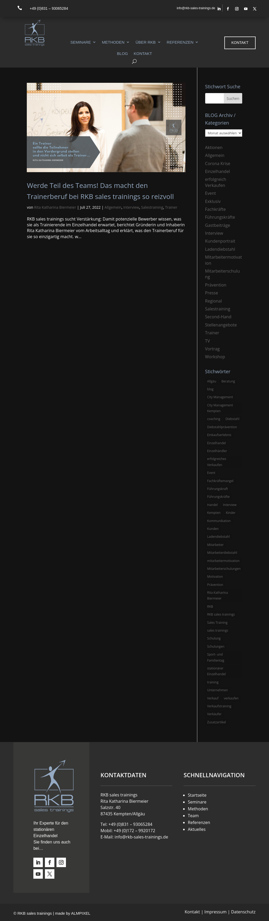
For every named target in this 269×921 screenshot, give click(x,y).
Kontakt (143, 53)
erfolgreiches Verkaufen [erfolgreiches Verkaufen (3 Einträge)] (216, 462)
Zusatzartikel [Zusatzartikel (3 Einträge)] (216, 722)
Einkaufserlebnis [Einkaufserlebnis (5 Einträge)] (219, 435)
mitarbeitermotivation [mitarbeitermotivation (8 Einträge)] (223, 561)
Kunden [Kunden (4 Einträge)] (213, 528)
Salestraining (152, 207)
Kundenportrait (220, 241)
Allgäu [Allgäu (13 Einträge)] (211, 381)
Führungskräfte (220, 217)
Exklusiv (213, 201)
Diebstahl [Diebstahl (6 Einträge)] (232, 419)
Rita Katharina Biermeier (55, 207)
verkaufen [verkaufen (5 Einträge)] (231, 698)
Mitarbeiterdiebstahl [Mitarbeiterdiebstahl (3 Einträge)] (222, 552)
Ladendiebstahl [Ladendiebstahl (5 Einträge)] (218, 536)
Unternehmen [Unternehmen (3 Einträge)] (217, 690)
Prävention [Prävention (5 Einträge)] (215, 584)
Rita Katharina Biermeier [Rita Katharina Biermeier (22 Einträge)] (217, 595)
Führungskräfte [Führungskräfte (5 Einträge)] (218, 496)
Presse (211, 293)
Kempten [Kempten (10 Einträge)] (214, 512)
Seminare (80, 42)
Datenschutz (243, 912)
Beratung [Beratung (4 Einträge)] (228, 381)
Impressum (215, 912)
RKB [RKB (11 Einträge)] (210, 606)
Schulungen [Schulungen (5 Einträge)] (215, 646)
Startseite (197, 795)
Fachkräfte (215, 209)
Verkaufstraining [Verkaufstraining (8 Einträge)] (219, 706)
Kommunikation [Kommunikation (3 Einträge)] (219, 521)
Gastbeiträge (217, 225)
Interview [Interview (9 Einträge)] (230, 505)
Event (210, 193)
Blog (122, 53)
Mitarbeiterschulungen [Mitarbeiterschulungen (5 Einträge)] (224, 568)
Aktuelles (197, 829)
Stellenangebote (221, 325)
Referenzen (180, 42)
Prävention (215, 285)
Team (193, 815)
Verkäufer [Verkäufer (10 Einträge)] (214, 714)
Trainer (171, 207)
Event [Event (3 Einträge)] (211, 472)
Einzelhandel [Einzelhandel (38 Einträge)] (216, 443)
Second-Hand (218, 317)
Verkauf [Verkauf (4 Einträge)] (213, 698)
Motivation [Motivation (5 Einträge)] (215, 576)
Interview (131, 207)
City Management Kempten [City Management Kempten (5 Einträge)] (220, 408)
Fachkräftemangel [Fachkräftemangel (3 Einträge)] (220, 481)
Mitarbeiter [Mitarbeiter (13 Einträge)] (215, 545)
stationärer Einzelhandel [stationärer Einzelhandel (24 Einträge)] (216, 671)
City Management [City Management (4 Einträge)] (220, 397)
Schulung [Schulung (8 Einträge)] (214, 638)
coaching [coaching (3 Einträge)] (213, 419)
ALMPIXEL (80, 913)
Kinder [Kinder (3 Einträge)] (231, 512)
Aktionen (214, 147)
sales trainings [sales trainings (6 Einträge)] (217, 630)
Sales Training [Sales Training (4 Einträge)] (217, 622)
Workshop (215, 357)
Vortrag (212, 349)
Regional (213, 301)
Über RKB (146, 42)
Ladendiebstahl (220, 249)
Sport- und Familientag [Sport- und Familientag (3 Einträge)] (215, 657)
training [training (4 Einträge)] (213, 682)
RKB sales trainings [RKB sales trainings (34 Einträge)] (221, 614)
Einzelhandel (217, 171)
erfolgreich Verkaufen (215, 182)
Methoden (113, 42)
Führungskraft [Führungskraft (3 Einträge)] (217, 489)
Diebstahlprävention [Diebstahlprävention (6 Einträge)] (222, 427)
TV (207, 341)
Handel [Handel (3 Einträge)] (212, 505)
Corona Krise (217, 163)
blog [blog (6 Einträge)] (210, 389)
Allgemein (113, 207)
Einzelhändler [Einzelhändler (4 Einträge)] (217, 451)
